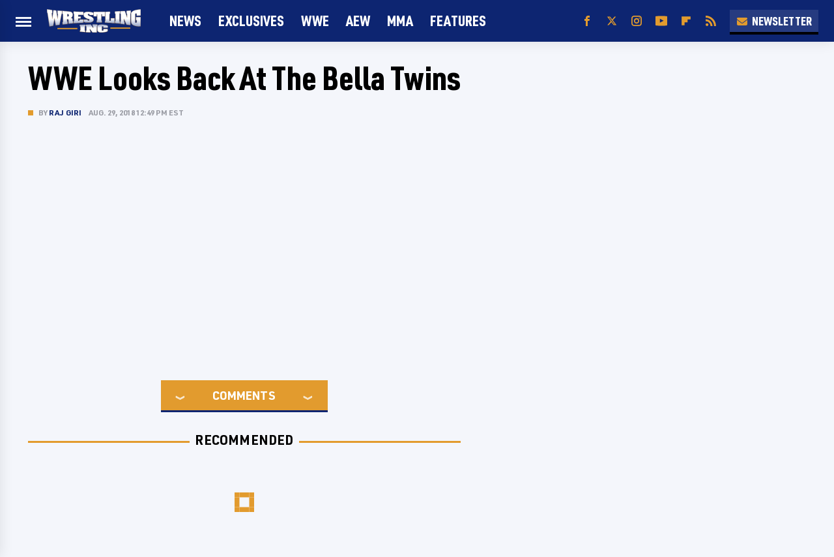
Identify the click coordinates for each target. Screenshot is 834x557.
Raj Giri (65, 112)
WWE (315, 20)
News (185, 20)
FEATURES (458, 20)
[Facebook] (587, 21)
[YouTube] (661, 21)
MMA (400, 20)
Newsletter (774, 21)
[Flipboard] (686, 21)
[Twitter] (612, 21)
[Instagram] (636, 21)
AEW (358, 20)
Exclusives (251, 20)
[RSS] (711, 21)
